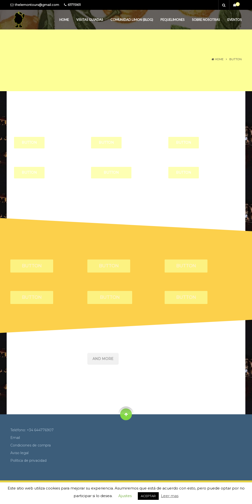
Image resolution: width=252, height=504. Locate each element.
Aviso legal (19, 453)
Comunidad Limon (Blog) (131, 20)
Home (64, 20)
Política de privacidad (28, 460)
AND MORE (103, 359)
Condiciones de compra (30, 445)
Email (15, 437)
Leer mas (169, 495)
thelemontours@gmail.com (37, 5)
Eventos (234, 20)
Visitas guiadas (89, 20)
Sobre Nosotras (206, 20)
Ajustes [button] (125, 495)
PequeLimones (172, 20)
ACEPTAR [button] (148, 496)
